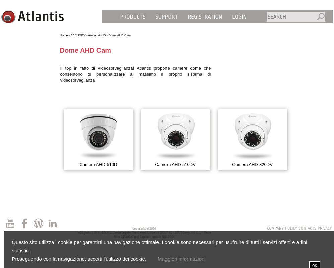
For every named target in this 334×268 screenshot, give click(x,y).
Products (133, 17)
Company (275, 228)
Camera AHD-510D (98, 164)
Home (64, 35)
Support (166, 17)
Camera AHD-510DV (175, 164)
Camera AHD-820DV (252, 164)
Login (239, 17)
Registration (205, 17)
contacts (307, 228)
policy (291, 228)
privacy (325, 228)
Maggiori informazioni (182, 259)
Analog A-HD (97, 35)
